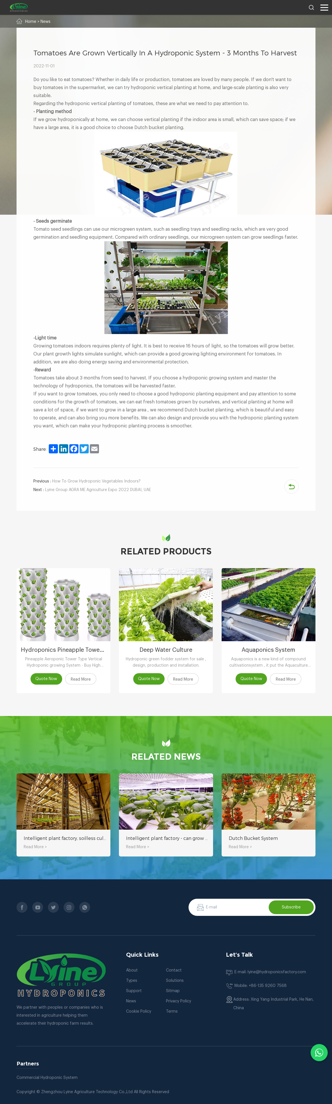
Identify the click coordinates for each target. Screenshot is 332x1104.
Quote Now (46, 679)
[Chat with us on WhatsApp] (319, 1052)
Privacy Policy (178, 1002)
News (45, 22)
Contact (174, 971)
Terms (172, 1012)
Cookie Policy (138, 1012)
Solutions (175, 981)
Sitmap (173, 991)
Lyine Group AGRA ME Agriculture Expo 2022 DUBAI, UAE (92, 490)
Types (131, 981)
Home (30, 22)
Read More (81, 679)
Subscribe (291, 907)
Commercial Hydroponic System (47, 1078)
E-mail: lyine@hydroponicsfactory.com (270, 972)
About (132, 971)
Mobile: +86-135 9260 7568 (260, 986)
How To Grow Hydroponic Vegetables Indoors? (87, 481)
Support (134, 991)
